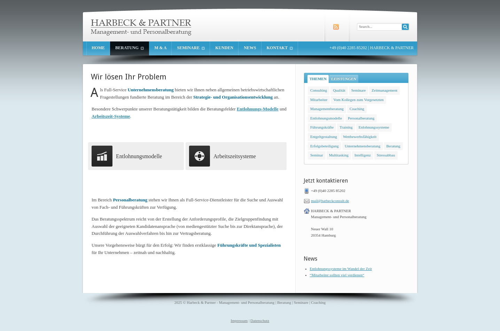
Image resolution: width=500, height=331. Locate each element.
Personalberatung (361, 118)
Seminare (191, 48)
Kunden (224, 47)
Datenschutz (259, 320)
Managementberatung (327, 109)
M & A (160, 47)
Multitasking (339, 155)
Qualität (339, 90)
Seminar (316, 155)
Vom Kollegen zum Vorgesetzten (358, 100)
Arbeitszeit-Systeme (111, 116)
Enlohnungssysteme (374, 127)
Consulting (318, 90)
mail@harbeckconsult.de (330, 201)
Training (346, 127)
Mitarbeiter (318, 100)
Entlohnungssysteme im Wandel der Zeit (341, 269)
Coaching (357, 109)
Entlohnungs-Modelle (258, 108)
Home (98, 47)
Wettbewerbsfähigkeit (359, 136)
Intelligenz (362, 155)
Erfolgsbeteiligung (324, 146)
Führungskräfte (322, 127)
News (250, 47)
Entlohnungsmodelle (326, 118)
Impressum (239, 320)
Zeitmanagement (384, 90)
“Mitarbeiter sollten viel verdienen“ (337, 275)
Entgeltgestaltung (323, 136)
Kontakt (280, 48)
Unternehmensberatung (363, 146)
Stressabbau (386, 155)
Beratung (129, 48)
